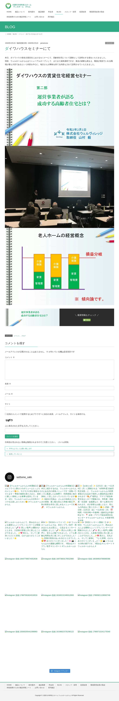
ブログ (23, 336)
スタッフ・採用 (71, 685)
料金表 (51, 685)
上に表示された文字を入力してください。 (22, 426)
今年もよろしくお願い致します (20, 448)
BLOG (59, 685)
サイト (7, 404)
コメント (10, 357)
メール (9, 394)
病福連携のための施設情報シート (19, 688)
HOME (9, 685)
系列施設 (51, 688)
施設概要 (42, 685)
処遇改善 (83, 685)
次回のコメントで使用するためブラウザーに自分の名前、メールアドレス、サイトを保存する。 (47, 414)
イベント (109, 43)
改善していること (15, 454)
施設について (20, 685)
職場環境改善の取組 (98, 685)
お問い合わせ (40, 688)
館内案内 (32, 685)
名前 (8, 384)
